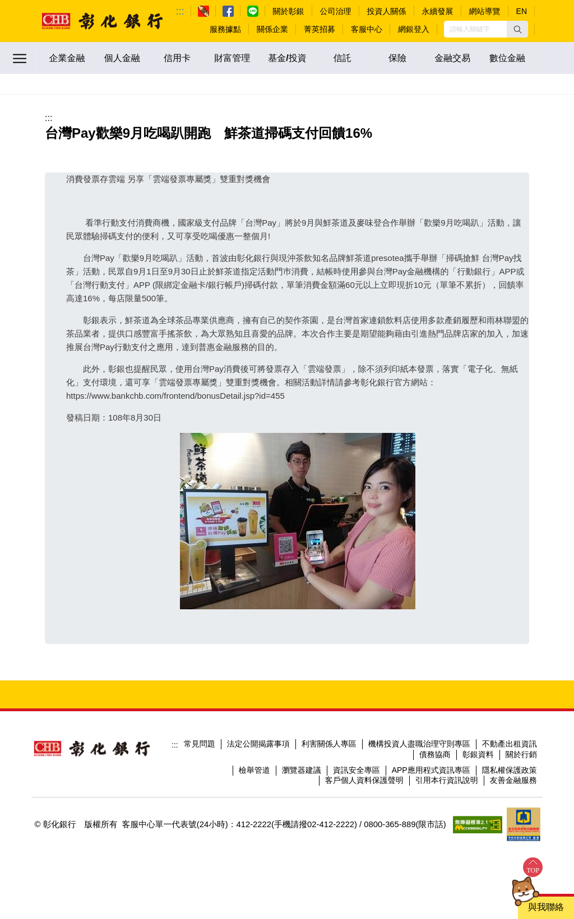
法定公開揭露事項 (258, 743)
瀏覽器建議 (301, 770)
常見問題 (199, 743)
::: (180, 11)
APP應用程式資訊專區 (431, 770)
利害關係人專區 (329, 743)
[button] (517, 29)
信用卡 (177, 58)
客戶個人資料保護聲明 (364, 780)
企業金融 (67, 58)
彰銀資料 (478, 754)
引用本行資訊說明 (446, 780)
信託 (342, 58)
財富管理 (232, 58)
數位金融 (507, 58)
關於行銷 (521, 754)
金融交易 (452, 58)
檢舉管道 (254, 770)
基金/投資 (287, 58)
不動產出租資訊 (509, 743)
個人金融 (122, 58)
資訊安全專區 (356, 770)
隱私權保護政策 (509, 770)
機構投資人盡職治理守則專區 (419, 743)
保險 (397, 58)
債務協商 (435, 754)
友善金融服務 (513, 780)
